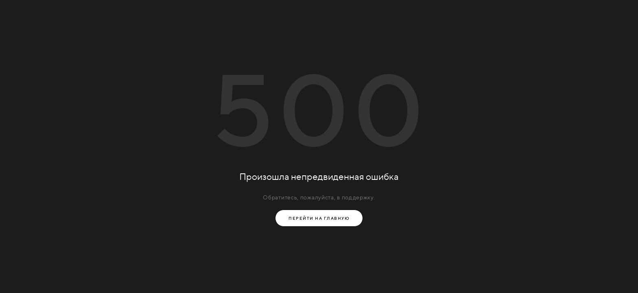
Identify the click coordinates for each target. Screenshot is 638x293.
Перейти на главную (319, 218)
